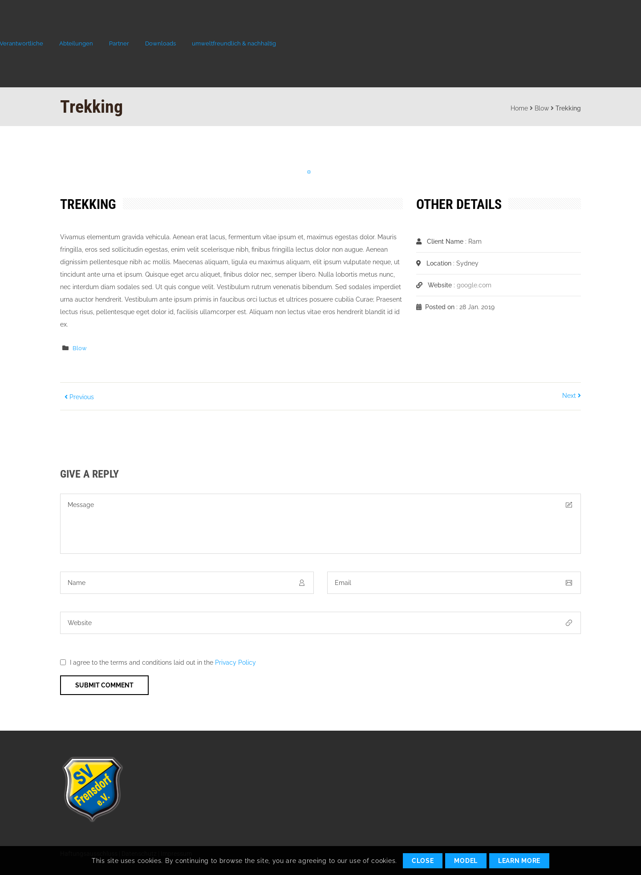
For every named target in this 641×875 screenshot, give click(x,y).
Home (519, 108)
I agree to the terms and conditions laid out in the (163, 662)
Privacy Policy (235, 662)
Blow (542, 108)
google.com (474, 285)
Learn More (519, 860)
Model (466, 860)
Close (423, 860)
